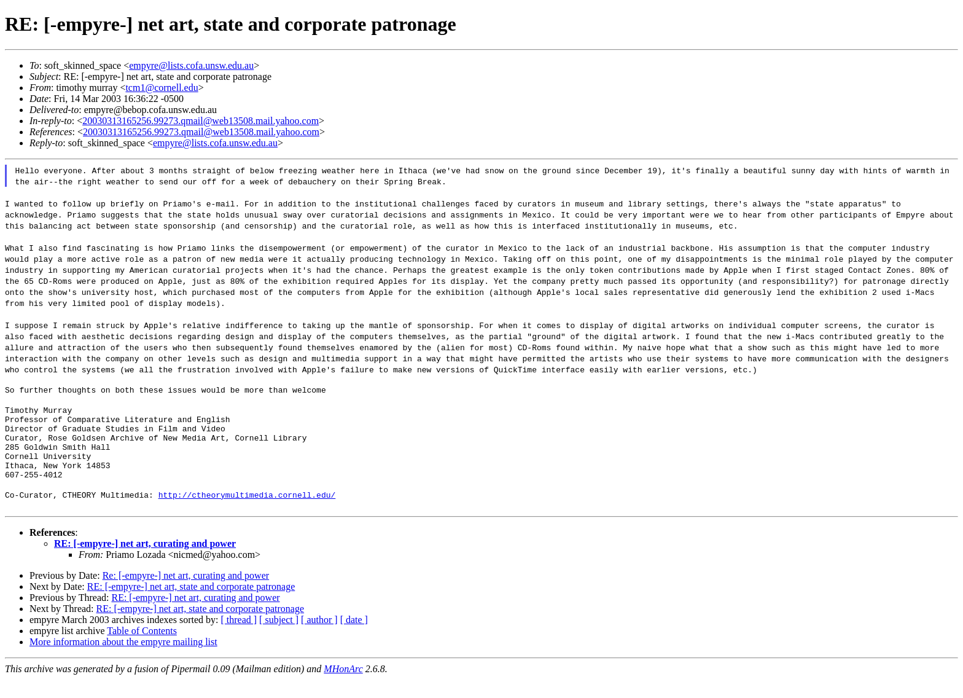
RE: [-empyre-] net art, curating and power (145, 562)
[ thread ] (238, 638)
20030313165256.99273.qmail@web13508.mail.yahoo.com (200, 121)
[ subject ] (278, 638)
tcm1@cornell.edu (161, 87)
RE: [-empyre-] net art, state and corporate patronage (191, 605)
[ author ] (319, 638)
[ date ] (354, 638)
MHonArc (343, 687)
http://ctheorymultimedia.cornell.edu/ (247, 513)
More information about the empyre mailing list (123, 660)
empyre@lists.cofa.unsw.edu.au (191, 65)
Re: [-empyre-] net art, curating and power (186, 594)
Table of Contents (142, 649)
